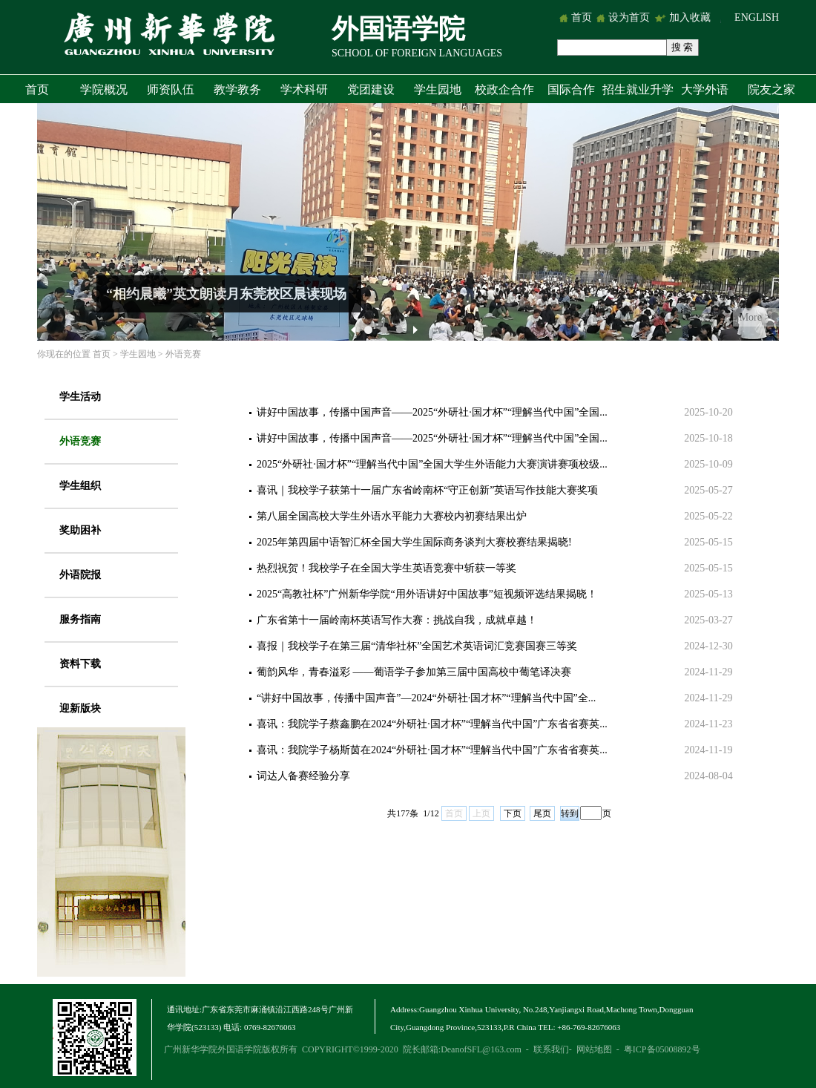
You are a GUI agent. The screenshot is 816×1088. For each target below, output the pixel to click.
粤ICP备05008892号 (662, 1049)
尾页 (542, 813)
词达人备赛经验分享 (303, 775)
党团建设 (371, 89)
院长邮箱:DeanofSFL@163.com (462, 1049)
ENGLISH (756, 17)
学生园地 (437, 89)
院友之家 (771, 89)
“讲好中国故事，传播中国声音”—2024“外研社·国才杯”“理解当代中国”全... (426, 698)
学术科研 (304, 89)
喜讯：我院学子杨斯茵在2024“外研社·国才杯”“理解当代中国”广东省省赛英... (432, 750)
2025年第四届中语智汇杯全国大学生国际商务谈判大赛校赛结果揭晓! (414, 542)
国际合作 (571, 89)
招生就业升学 (638, 89)
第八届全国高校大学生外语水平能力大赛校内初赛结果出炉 (392, 516)
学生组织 (80, 485)
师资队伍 (170, 89)
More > (755, 317)
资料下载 (80, 663)
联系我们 (551, 1049)
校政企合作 (504, 89)
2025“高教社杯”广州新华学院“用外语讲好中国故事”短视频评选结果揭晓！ (427, 594)
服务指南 (80, 619)
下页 (512, 813)
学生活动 (80, 396)
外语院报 (80, 574)
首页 (581, 17)
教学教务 (237, 89)
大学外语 (704, 89)
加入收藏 (691, 17)
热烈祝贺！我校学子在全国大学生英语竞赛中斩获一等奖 (386, 568)
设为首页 (629, 17)
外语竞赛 (183, 354)
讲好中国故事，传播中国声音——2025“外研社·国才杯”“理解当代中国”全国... (432, 412)
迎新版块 (80, 708)
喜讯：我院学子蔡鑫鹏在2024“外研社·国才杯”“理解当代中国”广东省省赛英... (432, 724)
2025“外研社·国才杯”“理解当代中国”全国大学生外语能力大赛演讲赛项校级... (432, 464)
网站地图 (594, 1049)
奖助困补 (80, 530)
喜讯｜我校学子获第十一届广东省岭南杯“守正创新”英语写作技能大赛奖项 (427, 490)
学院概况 (104, 89)
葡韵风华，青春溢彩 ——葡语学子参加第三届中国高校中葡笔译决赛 (414, 672)
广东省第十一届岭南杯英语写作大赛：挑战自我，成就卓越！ (397, 620)
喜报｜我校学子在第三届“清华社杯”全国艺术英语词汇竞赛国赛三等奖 (417, 646)
